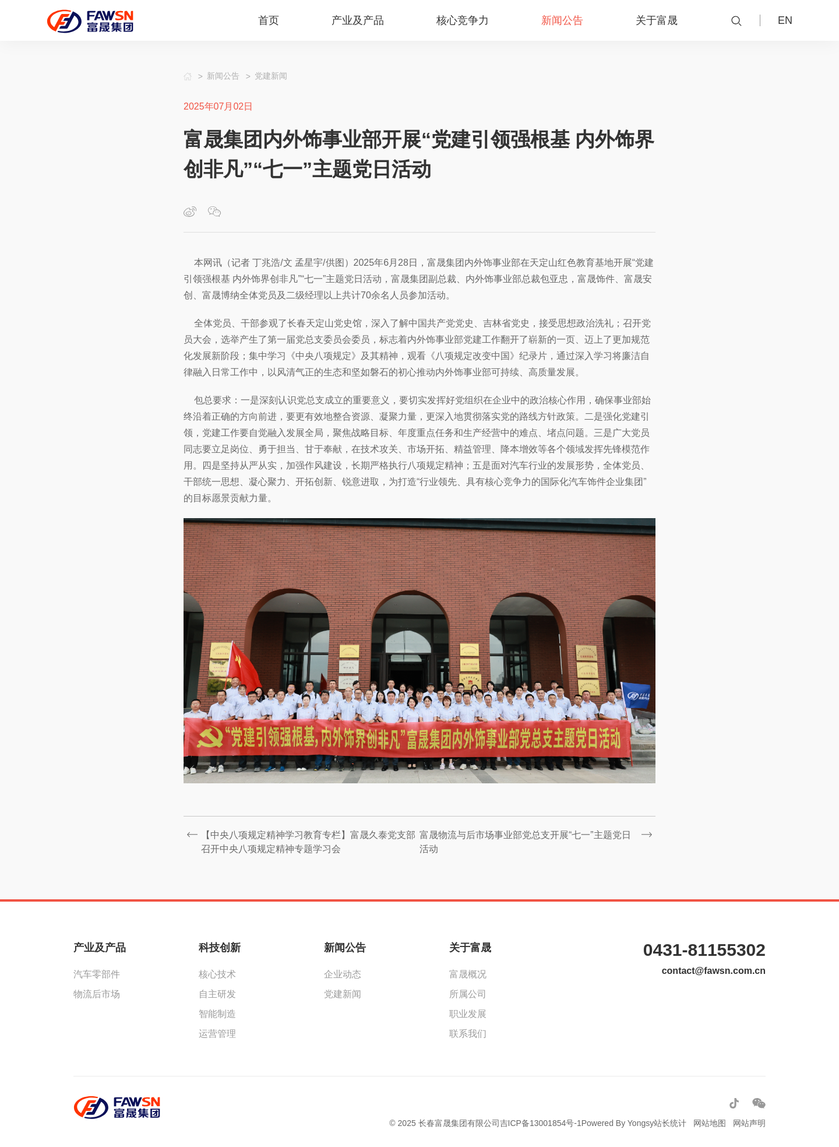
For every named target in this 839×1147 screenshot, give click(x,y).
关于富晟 (470, 948)
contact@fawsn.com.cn (714, 971)
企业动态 (342, 974)
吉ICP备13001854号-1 (540, 1123)
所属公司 (468, 994)
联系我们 (468, 1034)
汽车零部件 (96, 974)
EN (785, 20)
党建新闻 (342, 994)
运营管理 (217, 1034)
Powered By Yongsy (617, 1123)
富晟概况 (468, 974)
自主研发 (217, 994)
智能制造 (217, 1014)
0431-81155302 (704, 949)
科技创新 (220, 948)
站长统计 (670, 1123)
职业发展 (468, 1014)
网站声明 (749, 1123)
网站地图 (709, 1123)
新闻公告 (345, 948)
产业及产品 (99, 948)
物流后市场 (96, 994)
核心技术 (217, 974)
